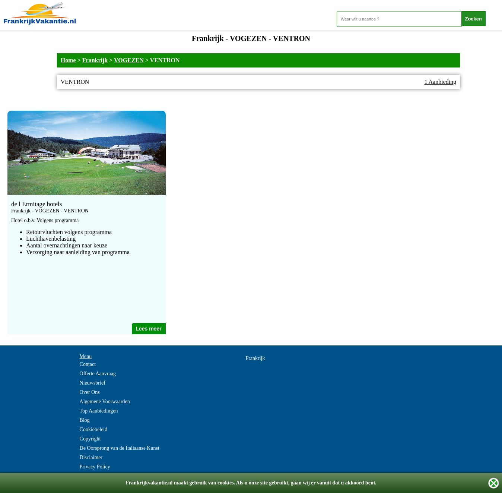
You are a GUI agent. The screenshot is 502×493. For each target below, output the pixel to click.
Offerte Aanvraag (98, 373)
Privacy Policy (95, 467)
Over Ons (90, 392)
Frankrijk (95, 60)
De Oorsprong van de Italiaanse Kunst (119, 448)
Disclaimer (91, 457)
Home (68, 60)
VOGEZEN (129, 60)
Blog (85, 420)
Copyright (90, 439)
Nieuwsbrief (92, 383)
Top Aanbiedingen (99, 411)
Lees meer (148, 329)
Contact (88, 364)
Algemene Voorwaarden (105, 401)
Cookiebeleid (94, 429)
